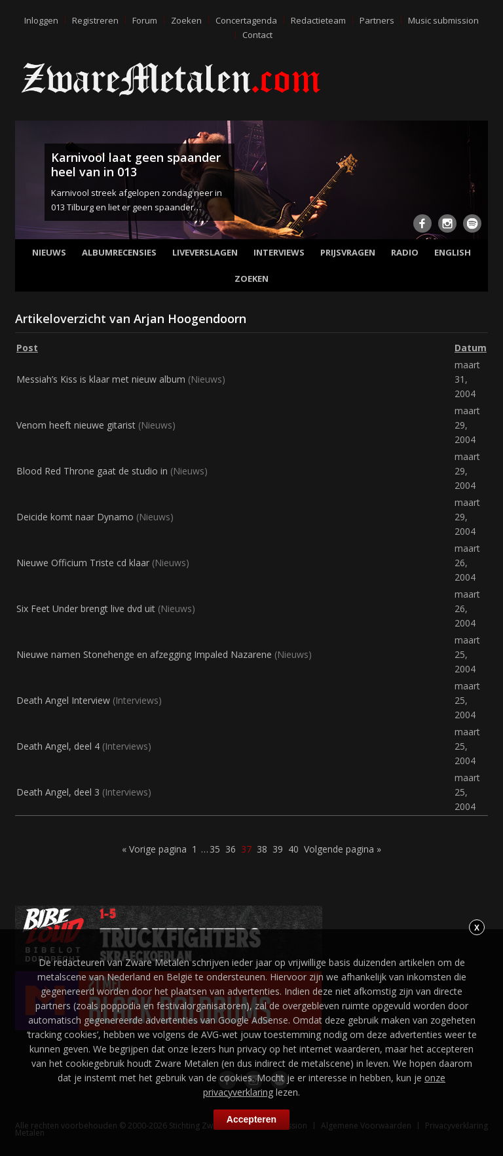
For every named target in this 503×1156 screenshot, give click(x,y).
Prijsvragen (347, 252)
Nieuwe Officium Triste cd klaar (82, 562)
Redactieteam (318, 20)
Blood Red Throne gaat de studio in (92, 471)
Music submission (443, 20)
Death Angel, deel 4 (58, 746)
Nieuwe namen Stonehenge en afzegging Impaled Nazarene (144, 654)
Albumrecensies (119, 252)
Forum (144, 20)
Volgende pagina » (342, 849)
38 (262, 849)
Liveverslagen (205, 252)
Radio (405, 252)
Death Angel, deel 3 (58, 792)
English (452, 252)
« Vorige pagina (154, 849)
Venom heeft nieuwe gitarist (76, 425)
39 (277, 849)
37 (246, 849)
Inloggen (41, 20)
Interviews (279, 252)
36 (230, 849)
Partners (377, 20)
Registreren (95, 20)
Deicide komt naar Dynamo (75, 517)
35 (215, 849)
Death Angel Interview (63, 700)
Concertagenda (246, 20)
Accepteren (251, 1119)
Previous (27, 183)
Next (475, 183)
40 (293, 849)
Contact (257, 35)
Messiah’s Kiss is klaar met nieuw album (100, 379)
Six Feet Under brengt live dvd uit (85, 608)
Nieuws (49, 252)
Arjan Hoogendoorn (190, 318)
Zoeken (186, 20)
